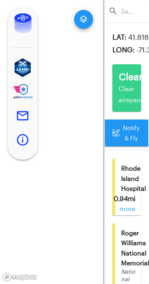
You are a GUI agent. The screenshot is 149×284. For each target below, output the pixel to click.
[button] (23, 68)
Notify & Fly (126, 133)
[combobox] (129, 11)
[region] (51, 142)
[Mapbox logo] (19, 277)
